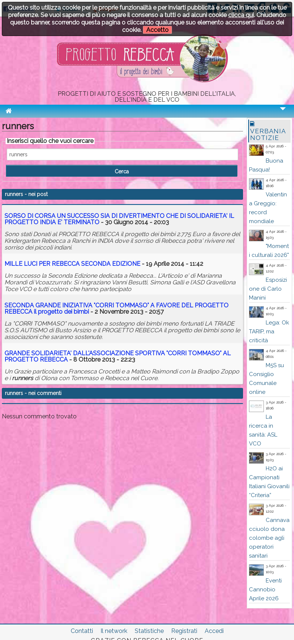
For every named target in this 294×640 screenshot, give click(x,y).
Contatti (82, 630)
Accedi (214, 630)
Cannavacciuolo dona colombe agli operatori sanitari (269, 538)
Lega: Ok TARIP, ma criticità (269, 331)
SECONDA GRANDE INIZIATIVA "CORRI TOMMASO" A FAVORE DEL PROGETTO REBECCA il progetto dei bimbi (116, 309)
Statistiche (149, 630)
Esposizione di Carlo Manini (268, 289)
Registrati (184, 630)
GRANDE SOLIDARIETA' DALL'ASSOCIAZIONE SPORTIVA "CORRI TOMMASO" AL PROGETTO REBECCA (117, 356)
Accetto (157, 29)
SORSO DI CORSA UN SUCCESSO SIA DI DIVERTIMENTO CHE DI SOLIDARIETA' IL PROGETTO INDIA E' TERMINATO (119, 219)
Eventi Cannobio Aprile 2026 (265, 589)
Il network (113, 630)
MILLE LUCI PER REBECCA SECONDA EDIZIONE (72, 263)
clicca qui (241, 15)
